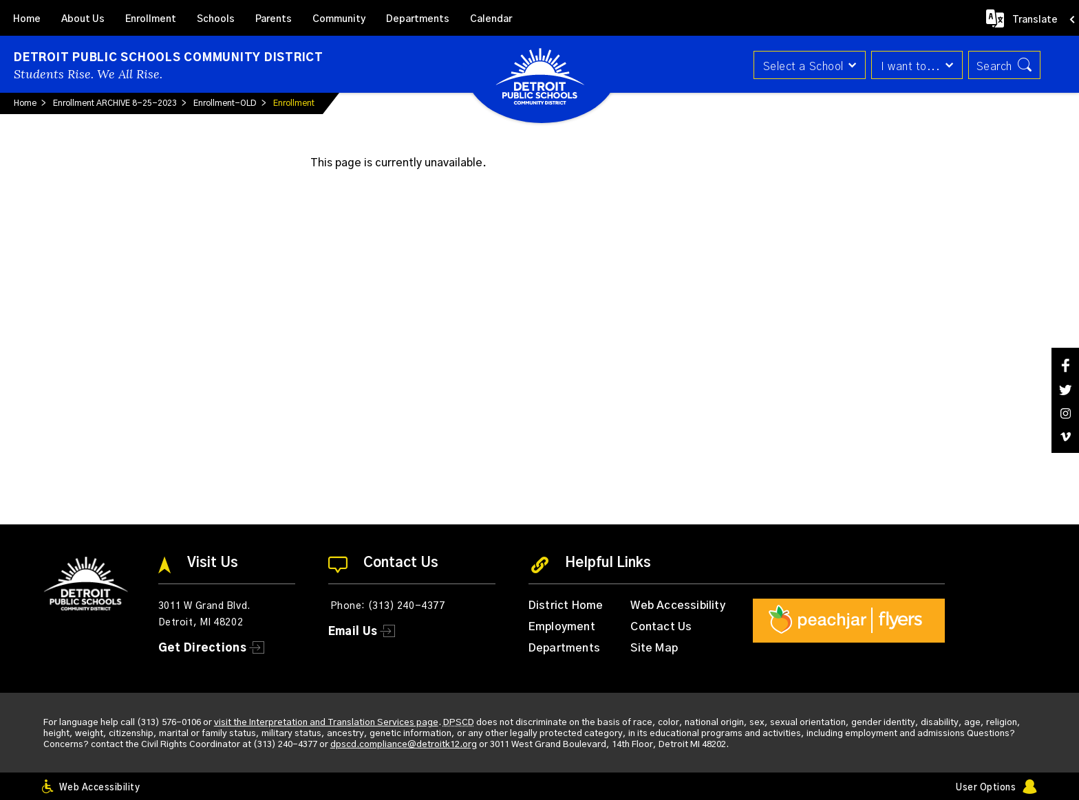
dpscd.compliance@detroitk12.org (403, 744)
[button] (805, 65)
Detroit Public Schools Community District (168, 57)
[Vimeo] (1065, 436)
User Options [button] (986, 788)
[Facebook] (1065, 365)
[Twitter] (1065, 390)
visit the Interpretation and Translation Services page (326, 722)
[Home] (27, 18)
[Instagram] (1065, 413)
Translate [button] (1035, 20)
